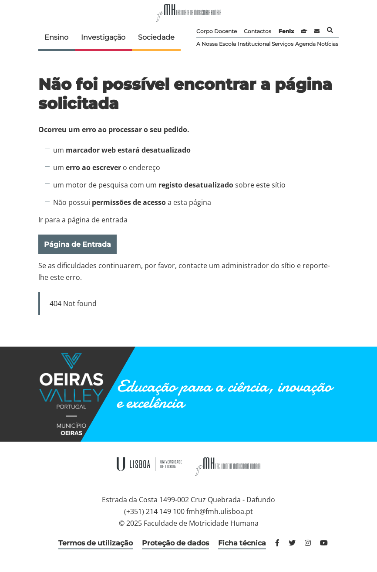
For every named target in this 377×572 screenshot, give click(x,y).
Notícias (327, 44)
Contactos (257, 31)
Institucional (254, 44)
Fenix (286, 31)
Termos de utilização (95, 543)
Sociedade (156, 37)
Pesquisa (330, 30)
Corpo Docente (216, 31)
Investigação (103, 37)
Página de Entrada (77, 244)
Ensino (56, 37)
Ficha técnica (242, 543)
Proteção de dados (175, 543)
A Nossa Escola (216, 44)
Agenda (305, 44)
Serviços (282, 44)
